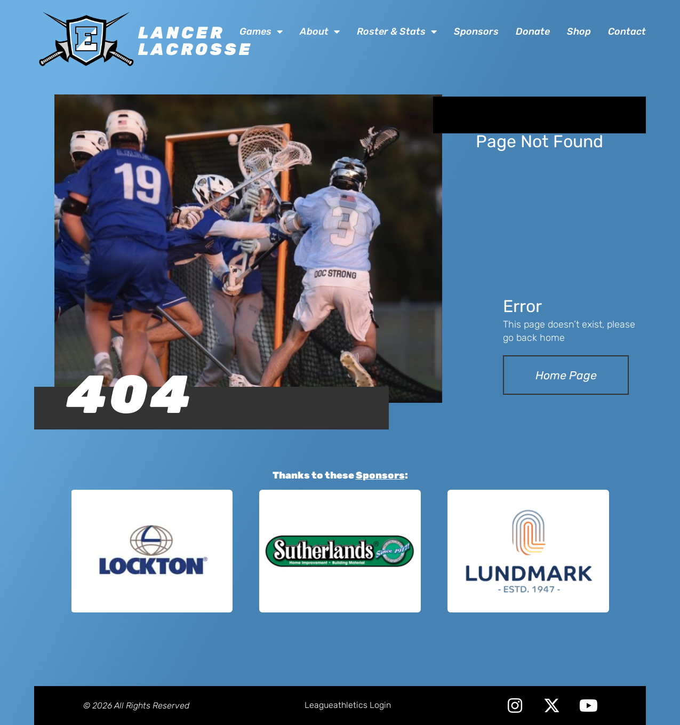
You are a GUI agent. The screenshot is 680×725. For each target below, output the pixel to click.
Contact (627, 31)
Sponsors (476, 31)
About (320, 31)
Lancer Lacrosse (195, 41)
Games (261, 31)
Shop (579, 31)
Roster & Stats (397, 31)
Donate (533, 31)
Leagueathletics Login (348, 705)
